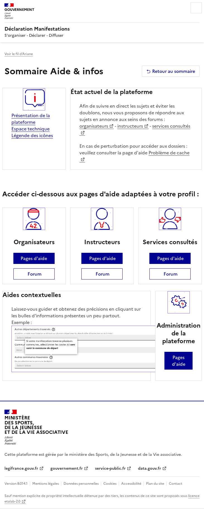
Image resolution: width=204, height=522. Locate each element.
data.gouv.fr (149, 468)
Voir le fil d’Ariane (18, 53)
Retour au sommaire (170, 71)
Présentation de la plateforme (30, 118)
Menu (196, 7)
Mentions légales (45, 483)
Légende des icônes (32, 135)
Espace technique (30, 128)
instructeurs (130, 126)
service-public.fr (110, 468)
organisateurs (93, 126)
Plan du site (155, 483)
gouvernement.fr (66, 468)
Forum (34, 274)
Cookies (109, 483)
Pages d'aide (34, 258)
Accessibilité (131, 483)
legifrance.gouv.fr (21, 468)
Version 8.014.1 (16, 483)
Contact (175, 483)
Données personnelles (81, 483)
